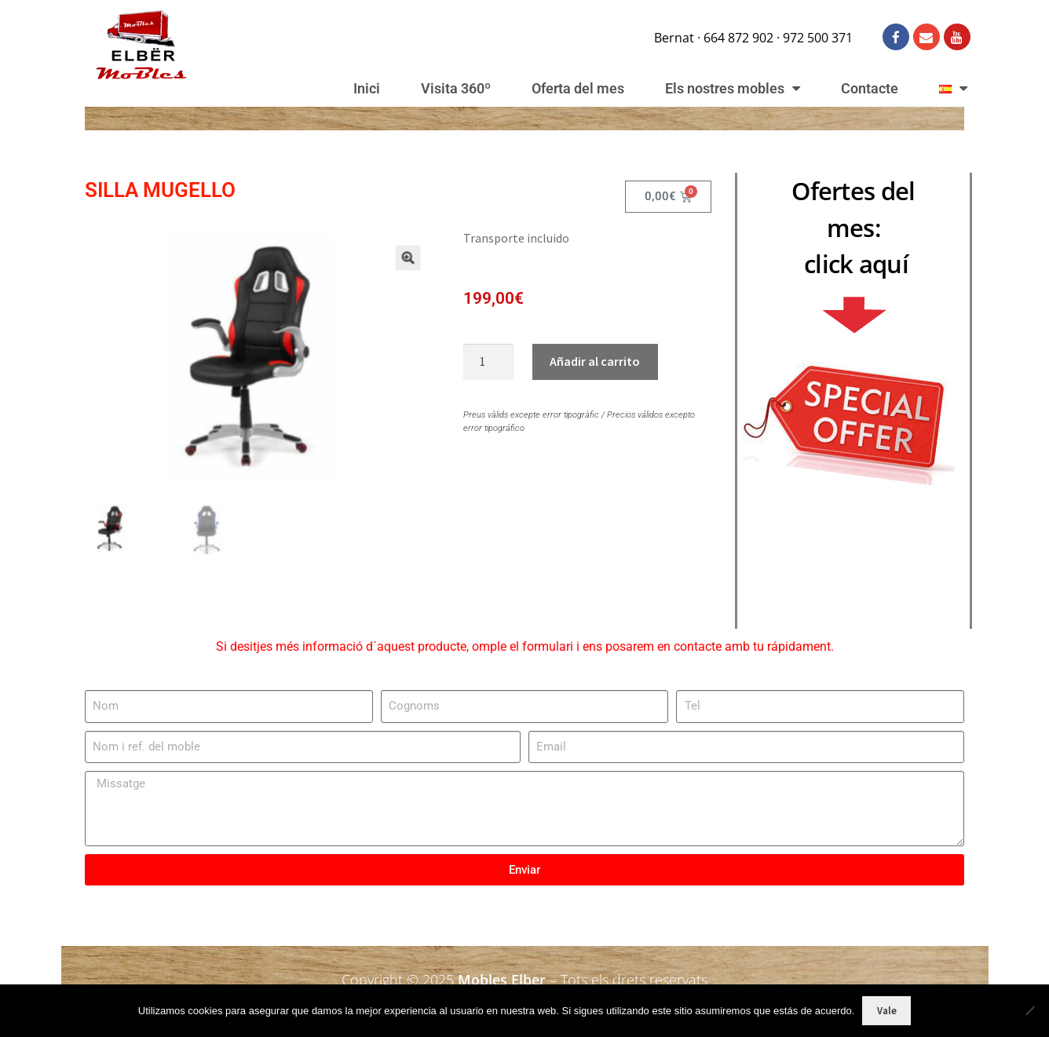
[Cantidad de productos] (488, 362)
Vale (887, 1010)
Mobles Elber (502, 978)
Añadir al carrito (595, 361)
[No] (1029, 1010)
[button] (393, 274)
